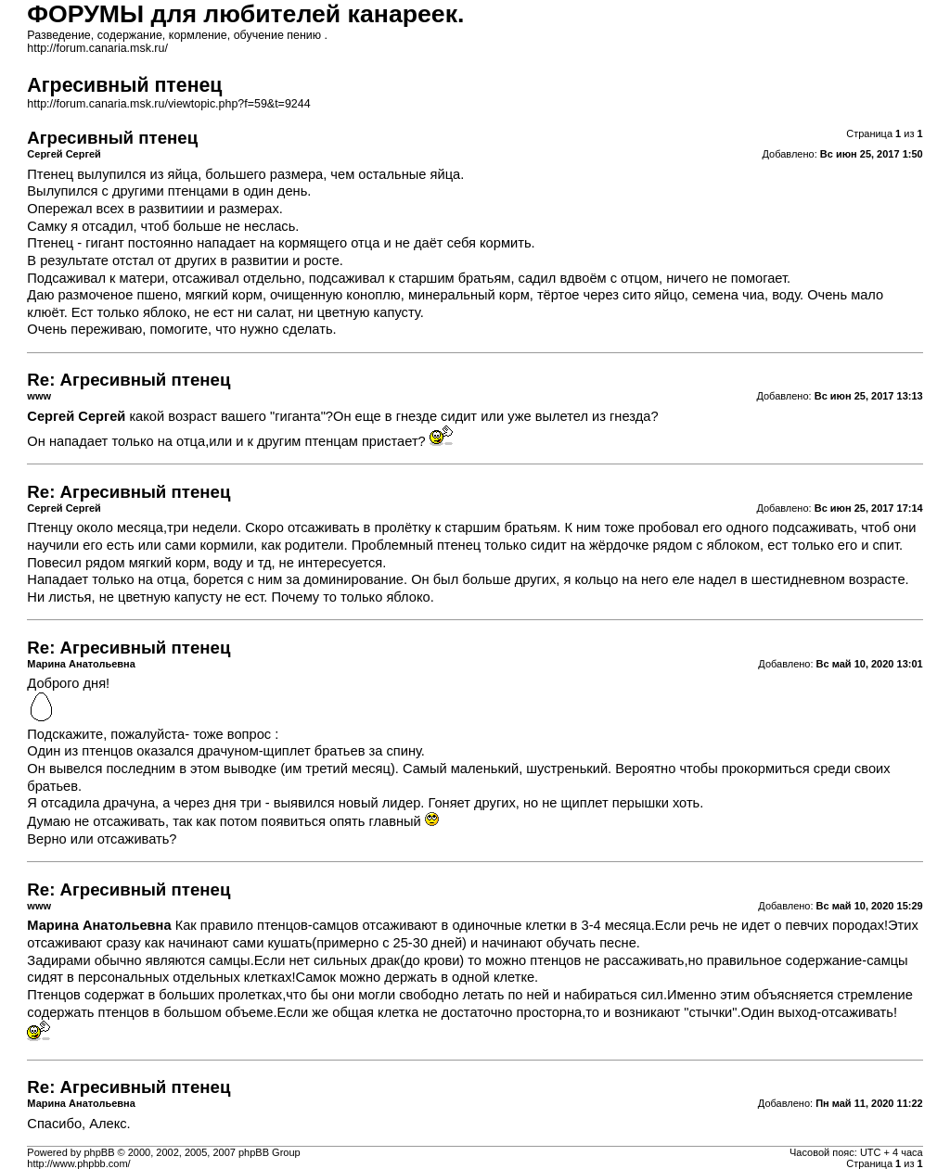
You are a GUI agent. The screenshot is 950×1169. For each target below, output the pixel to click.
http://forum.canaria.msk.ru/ (97, 48)
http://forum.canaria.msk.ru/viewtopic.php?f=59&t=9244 (168, 103)
